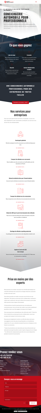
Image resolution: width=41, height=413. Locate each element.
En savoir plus (20, 148)
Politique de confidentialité (22, 411)
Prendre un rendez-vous (20, 102)
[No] (39, 410)
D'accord (15, 411)
